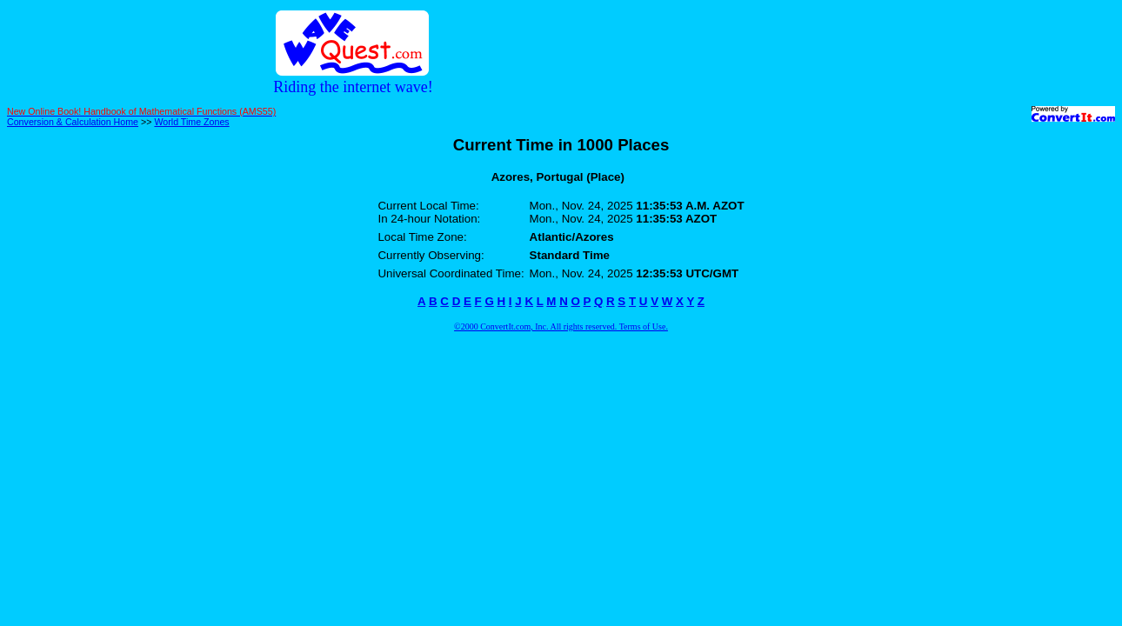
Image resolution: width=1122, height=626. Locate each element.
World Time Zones (191, 122)
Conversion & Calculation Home (72, 122)
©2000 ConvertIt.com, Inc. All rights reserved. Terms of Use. (561, 326)
